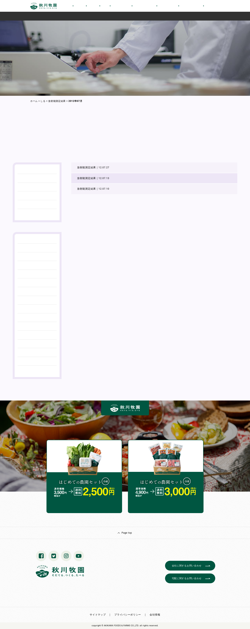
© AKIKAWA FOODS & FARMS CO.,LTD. (120, 626)
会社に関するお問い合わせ (187, 565)
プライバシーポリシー (127, 614)
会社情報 (155, 614)
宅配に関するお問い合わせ (187, 578)
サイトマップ (98, 614)
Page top (126, 532)
